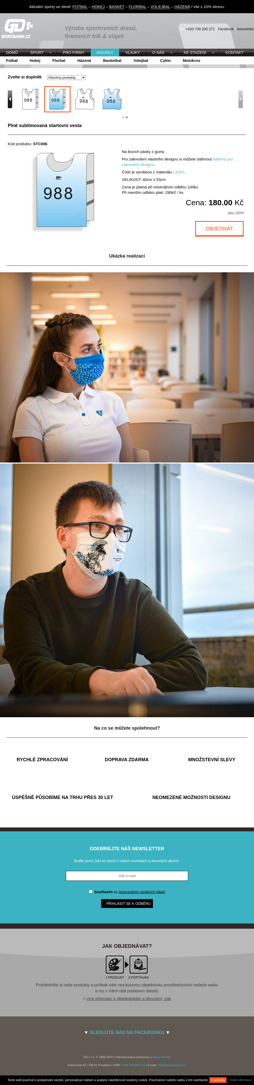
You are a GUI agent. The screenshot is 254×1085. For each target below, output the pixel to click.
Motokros (191, 60)
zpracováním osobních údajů (141, 892)
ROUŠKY (105, 52)
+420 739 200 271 (200, 29)
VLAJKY (132, 52)
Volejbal (140, 60)
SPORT (38, 52)
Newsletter (245, 29)
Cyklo (165, 60)
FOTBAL (80, 6)
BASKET (116, 6)
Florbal (58, 60)
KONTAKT (234, 52)
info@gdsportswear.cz (172, 1065)
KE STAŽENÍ (196, 52)
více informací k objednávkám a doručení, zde (129, 998)
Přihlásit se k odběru (128, 903)
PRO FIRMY (73, 52)
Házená (84, 60)
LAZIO (178, 172)
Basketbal (112, 60)
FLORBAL (137, 6)
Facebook (226, 29)
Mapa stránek (162, 1057)
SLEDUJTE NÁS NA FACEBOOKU (127, 1032)
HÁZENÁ (182, 6)
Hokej (35, 60)
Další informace (241, 1080)
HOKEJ (98, 6)
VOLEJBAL (160, 6)
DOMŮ (12, 52)
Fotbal (12, 60)
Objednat (219, 228)
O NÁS (159, 52)
